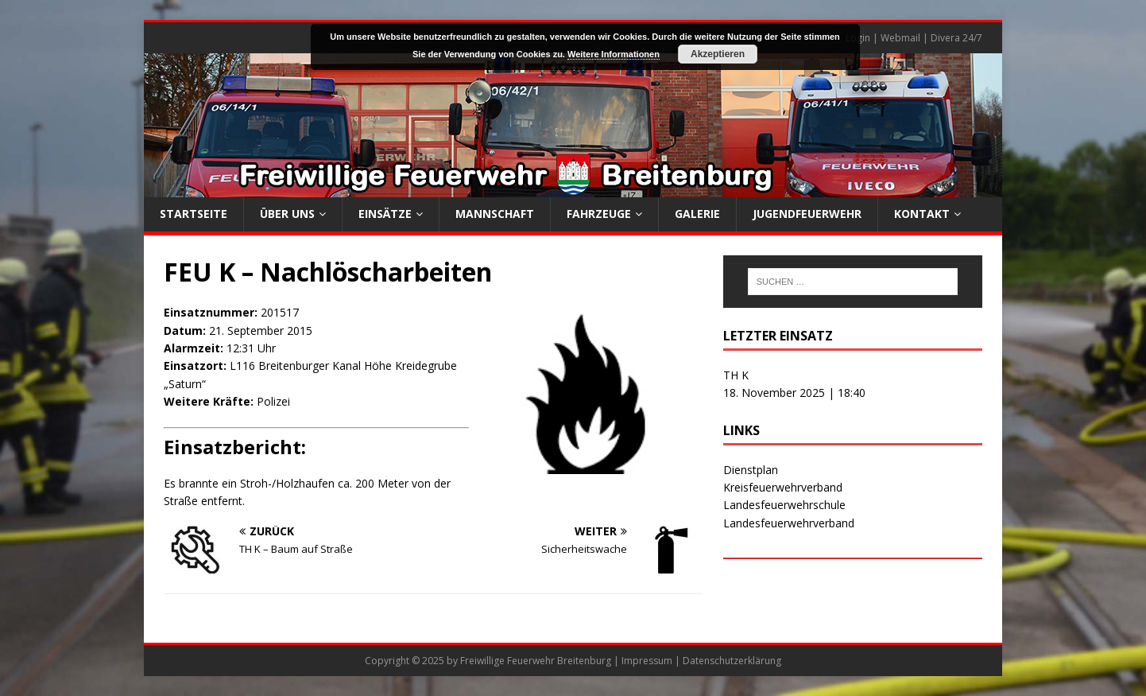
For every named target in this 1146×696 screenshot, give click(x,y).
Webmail (900, 38)
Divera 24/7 (956, 38)
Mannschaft (494, 213)
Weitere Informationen (613, 54)
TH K (736, 375)
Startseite (193, 213)
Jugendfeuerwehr (807, 213)
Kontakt (922, 213)
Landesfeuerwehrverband (788, 523)
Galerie (697, 213)
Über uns (287, 213)
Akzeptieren (718, 54)
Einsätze (385, 213)
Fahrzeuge (599, 213)
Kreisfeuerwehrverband (782, 487)
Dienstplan (750, 469)
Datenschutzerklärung (732, 660)
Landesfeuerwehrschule (784, 504)
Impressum (646, 660)
